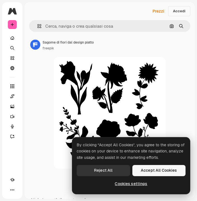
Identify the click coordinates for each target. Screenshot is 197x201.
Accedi (179, 11)
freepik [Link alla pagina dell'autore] (48, 48)
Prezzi (158, 11)
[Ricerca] (12, 48)
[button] (37, 26)
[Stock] (12, 58)
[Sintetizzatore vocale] (12, 126)
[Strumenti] (12, 86)
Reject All (103, 170)
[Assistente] (12, 136)
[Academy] (12, 179)
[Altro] (12, 189)
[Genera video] (12, 116)
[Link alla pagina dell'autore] (35, 45)
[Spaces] (12, 96)
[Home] (12, 38)
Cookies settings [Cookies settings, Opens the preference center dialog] (131, 183)
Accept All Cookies (159, 170)
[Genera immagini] (12, 106)
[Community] (12, 68)
